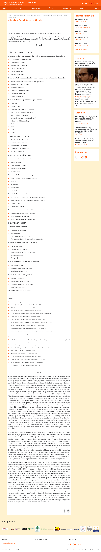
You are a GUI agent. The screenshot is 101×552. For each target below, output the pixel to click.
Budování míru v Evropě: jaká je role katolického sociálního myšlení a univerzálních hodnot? (86, 119)
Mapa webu (69, 549)
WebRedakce (85, 549)
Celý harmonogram (82, 49)
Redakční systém (77, 549)
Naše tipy (80, 112)
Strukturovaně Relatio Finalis (47, 15)
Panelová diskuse (81, 19)
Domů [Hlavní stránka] (10, 15)
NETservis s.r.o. (92, 549)
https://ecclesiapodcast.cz (83, 96)
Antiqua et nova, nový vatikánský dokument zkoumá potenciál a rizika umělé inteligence (86, 130)
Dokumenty (17, 15)
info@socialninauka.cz (8, 543)
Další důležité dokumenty (30, 15)
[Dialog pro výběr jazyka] (91, 3)
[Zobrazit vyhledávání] (97, 3)
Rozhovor (80, 58)
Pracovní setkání (81, 25)
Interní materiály (41, 539)
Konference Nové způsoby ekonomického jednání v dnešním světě (84, 140)
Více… (77, 105)
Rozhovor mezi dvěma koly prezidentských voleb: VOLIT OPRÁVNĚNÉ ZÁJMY (85, 63)
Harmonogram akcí (85, 15)
